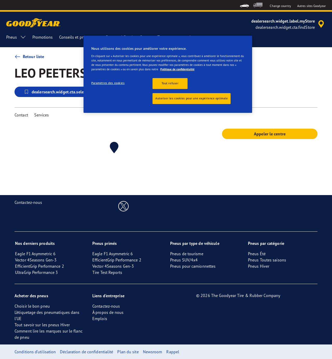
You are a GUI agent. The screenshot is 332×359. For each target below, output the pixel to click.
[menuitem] (244, 5)
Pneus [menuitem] (16, 37)
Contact (21, 115)
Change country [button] (280, 6)
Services (41, 115)
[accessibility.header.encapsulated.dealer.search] (288, 24)
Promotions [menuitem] (42, 37)
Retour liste (29, 56)
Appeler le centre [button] (270, 133)
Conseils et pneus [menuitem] (79, 37)
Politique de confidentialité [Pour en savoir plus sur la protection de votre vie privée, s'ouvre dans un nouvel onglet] (177, 69)
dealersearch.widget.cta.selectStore (60, 92)
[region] (168, 74)
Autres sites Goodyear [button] (311, 6)
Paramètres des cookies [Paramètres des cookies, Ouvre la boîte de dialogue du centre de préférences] (108, 83)
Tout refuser (170, 83)
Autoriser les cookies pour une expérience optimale (191, 98)
